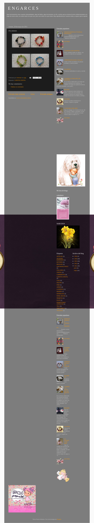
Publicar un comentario (17, 87)
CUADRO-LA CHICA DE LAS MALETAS (67, 390)
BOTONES (60, 262)
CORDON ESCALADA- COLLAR (73, 60)
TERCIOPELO (61, 308)
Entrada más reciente (16, 94)
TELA (58, 306)
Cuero (58, 280)
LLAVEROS (60, 289)
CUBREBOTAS (61, 274)
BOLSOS (66, 89)
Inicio (33, 94)
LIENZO (59, 287)
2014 (75, 261)
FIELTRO (59, 282)
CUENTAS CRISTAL (20, 80)
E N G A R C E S (23, 8)
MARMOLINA (60, 293)
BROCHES (60, 264)
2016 (75, 256)
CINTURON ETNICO (62, 266)
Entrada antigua (46, 94)
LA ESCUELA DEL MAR (70, 108)
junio (75, 268)
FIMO (58, 285)
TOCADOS (60, 310)
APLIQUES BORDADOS (60, 259)
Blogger (59, 519)
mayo (75, 270)
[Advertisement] (70, 139)
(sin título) (67, 41)
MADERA (59, 291)
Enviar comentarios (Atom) (23, 98)
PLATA (58, 300)
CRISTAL (59, 272)
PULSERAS (67, 69)
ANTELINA (60, 256)
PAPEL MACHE (61, 296)
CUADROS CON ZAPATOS (71, 50)
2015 (75, 258)
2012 (75, 263)
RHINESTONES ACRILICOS (61, 303)
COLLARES (60, 270)
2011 (75, 266)
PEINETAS (60, 298)
